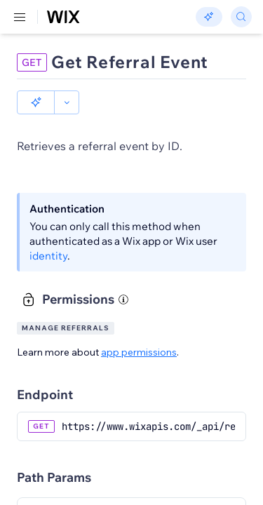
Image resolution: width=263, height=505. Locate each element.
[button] (36, 102)
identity (48, 255)
